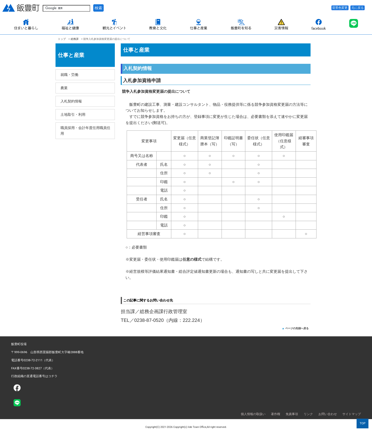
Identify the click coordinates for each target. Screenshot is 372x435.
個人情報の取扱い (253, 414)
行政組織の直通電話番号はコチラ (34, 376)
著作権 (275, 414)
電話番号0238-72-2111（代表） (33, 360)
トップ (62, 38)
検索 (98, 8)
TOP (363, 423)
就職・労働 (69, 75)
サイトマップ (351, 414)
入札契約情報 (71, 101)
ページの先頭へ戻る (297, 328)
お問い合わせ (327, 414)
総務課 (75, 38)
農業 (64, 88)
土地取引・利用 (72, 114)
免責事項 (292, 414)
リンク (308, 414)
